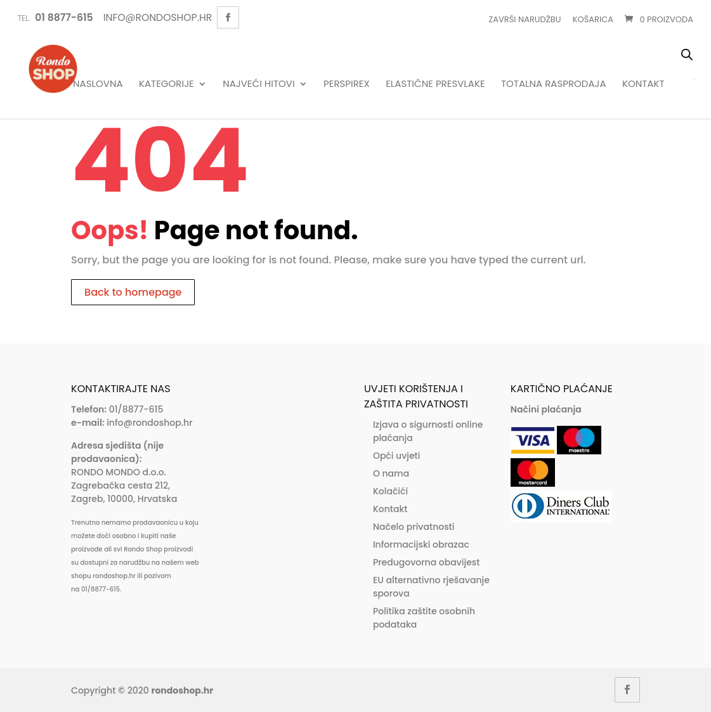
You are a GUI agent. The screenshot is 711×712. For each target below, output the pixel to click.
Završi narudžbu (524, 19)
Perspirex (346, 84)
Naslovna (98, 84)
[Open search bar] (687, 54)
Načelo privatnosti (414, 526)
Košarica (593, 19)
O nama (391, 473)
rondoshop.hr (182, 690)
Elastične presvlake (435, 84)
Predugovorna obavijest (426, 562)
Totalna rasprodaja (553, 84)
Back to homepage (132, 292)
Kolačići (390, 491)
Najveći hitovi (259, 84)
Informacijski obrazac (421, 544)
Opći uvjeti (397, 455)
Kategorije (166, 84)
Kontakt (643, 84)
